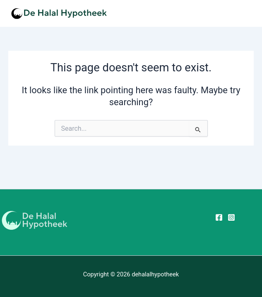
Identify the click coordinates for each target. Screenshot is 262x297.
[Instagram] (231, 217)
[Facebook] (219, 217)
